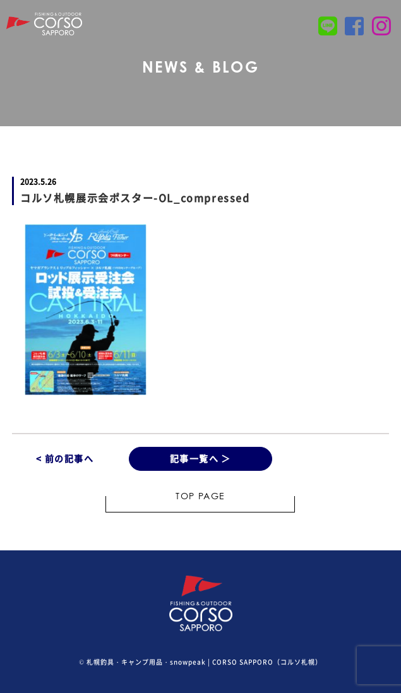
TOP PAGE (200, 497)
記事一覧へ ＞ (200, 458)
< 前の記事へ (64, 458)
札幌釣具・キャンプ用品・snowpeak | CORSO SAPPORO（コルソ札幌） (204, 661)
